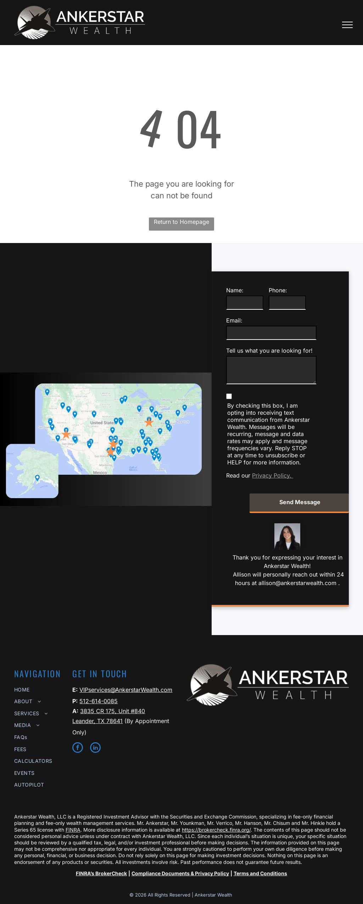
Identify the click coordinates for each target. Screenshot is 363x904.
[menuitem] (39, 689)
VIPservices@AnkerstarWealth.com (125, 689)
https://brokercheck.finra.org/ (216, 830)
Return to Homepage (181, 221)
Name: (235, 290)
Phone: (278, 290)
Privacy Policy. (272, 475)
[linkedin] (95, 748)
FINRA (73, 830)
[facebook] (77, 748)
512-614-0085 (98, 701)
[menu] (347, 25)
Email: (234, 320)
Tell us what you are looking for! (269, 350)
